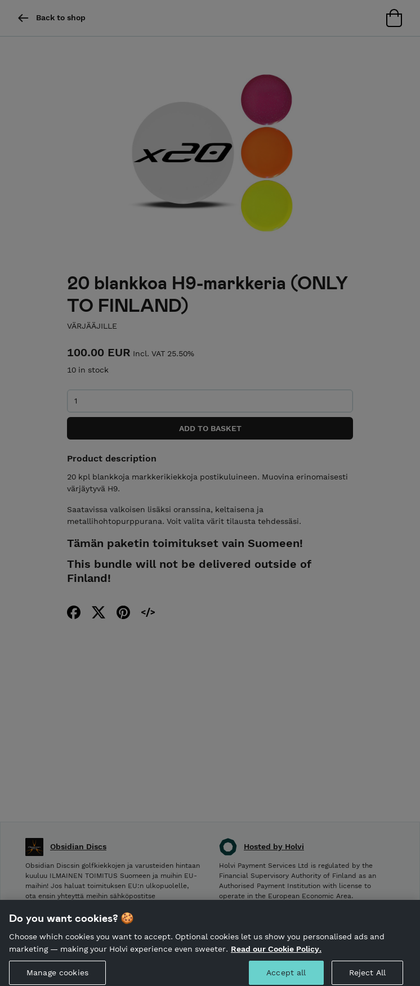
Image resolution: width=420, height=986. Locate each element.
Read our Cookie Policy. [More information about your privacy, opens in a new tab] (276, 956)
